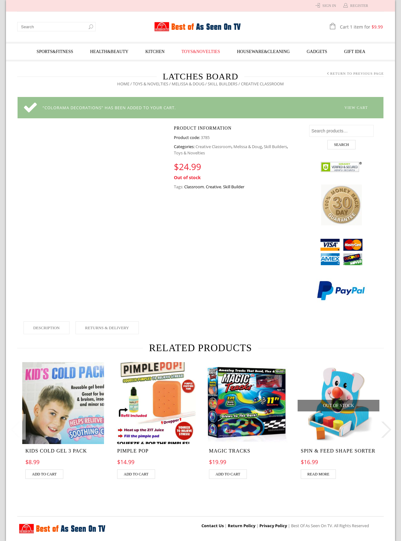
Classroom (194, 187)
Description (46, 327)
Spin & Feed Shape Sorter (338, 450)
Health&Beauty (109, 51)
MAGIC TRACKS (229, 450)
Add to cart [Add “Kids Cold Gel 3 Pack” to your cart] (44, 474)
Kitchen (154, 51)
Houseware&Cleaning (263, 51)
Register (359, 5)
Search (341, 144)
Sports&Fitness (55, 51)
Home (123, 84)
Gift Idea (354, 51)
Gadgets (317, 51)
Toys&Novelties (200, 51)
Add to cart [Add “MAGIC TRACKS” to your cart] (228, 474)
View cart (356, 107)
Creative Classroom (213, 146)
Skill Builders (222, 84)
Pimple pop (132, 450)
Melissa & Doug (188, 84)
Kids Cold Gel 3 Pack (56, 450)
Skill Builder (233, 187)
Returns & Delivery (107, 327)
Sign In (329, 5)
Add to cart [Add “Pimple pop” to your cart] (136, 474)
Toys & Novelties (150, 84)
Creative (213, 187)
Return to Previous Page (357, 73)
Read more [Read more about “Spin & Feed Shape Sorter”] (318, 474)
